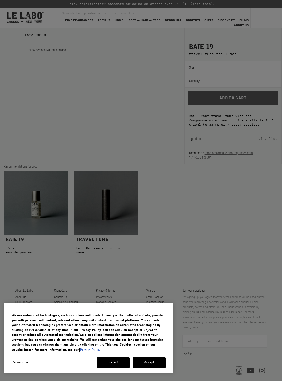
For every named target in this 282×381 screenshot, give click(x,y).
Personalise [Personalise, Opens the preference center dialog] (20, 362)
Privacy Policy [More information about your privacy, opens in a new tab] (90, 350)
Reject (113, 362)
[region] (88, 338)
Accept (149, 362)
